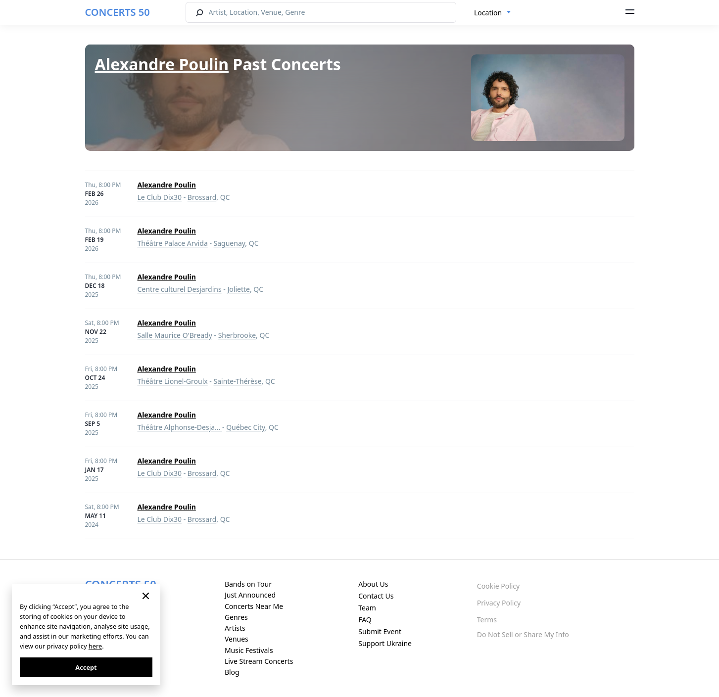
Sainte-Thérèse (238, 381)
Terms (487, 619)
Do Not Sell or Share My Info (523, 634)
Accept (85, 667)
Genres (236, 617)
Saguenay (229, 243)
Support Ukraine (385, 643)
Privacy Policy (499, 602)
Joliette (239, 289)
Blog (232, 672)
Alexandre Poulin (162, 64)
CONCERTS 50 (117, 12)
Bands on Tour (248, 584)
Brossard (202, 197)
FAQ (365, 619)
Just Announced (250, 595)
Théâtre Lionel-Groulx (173, 381)
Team (367, 607)
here (95, 646)
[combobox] (492, 13)
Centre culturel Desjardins (180, 289)
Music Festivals (249, 650)
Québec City (245, 427)
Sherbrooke (237, 335)
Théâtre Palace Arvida (173, 243)
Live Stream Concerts (259, 661)
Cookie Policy (498, 586)
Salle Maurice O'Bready (175, 335)
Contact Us (375, 596)
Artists (235, 628)
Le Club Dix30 (160, 197)
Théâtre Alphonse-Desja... (180, 427)
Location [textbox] (488, 12)
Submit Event (379, 631)
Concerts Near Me (254, 606)
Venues (236, 639)
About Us (373, 584)
